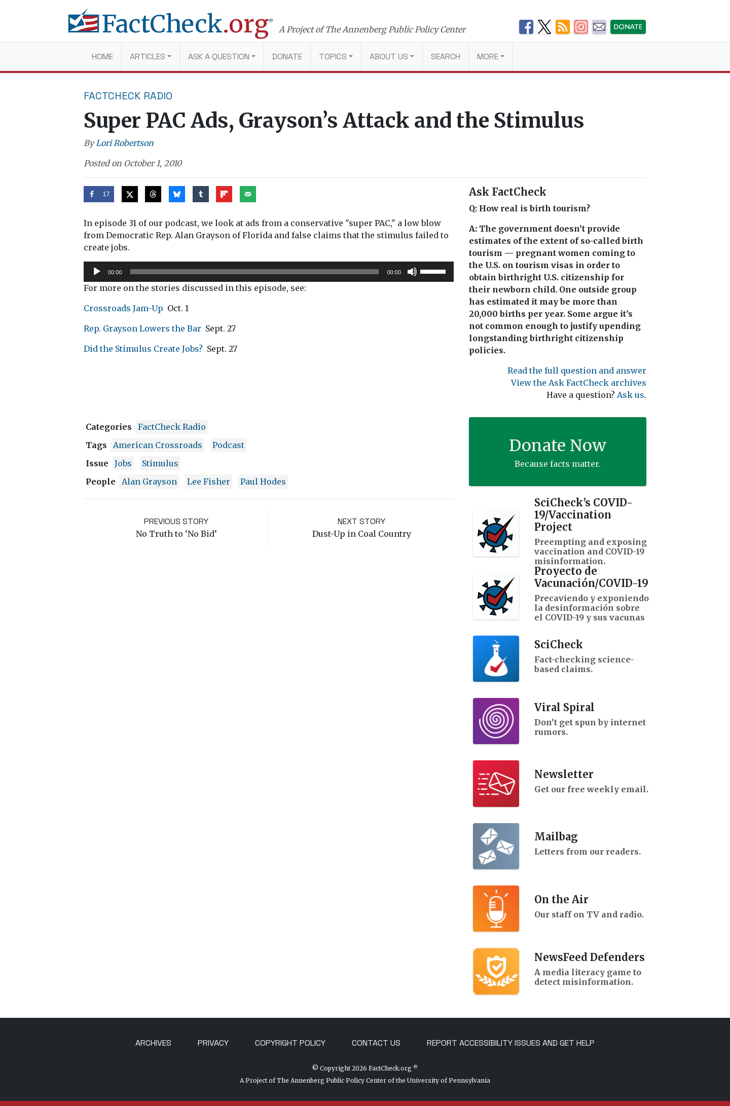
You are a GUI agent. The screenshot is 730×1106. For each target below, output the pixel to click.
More (487, 56)
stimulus (160, 463)
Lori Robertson (125, 143)
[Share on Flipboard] (224, 194)
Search (445, 56)
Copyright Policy (290, 1043)
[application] (269, 272)
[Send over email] (248, 194)
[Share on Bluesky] (177, 194)
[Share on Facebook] (99, 194)
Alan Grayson (149, 481)
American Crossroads (157, 445)
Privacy (213, 1043)
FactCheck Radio (128, 95)
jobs (123, 463)
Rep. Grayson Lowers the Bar (142, 328)
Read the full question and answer (576, 370)
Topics (333, 56)
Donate (287, 56)
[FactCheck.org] (181, 29)
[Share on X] (130, 194)
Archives (153, 1043)
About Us (389, 56)
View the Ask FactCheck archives (578, 383)
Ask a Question (218, 56)
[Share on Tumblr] (201, 194)
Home (102, 56)
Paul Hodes (263, 481)
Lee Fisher (208, 481)
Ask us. (631, 395)
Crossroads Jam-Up (123, 308)
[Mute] (412, 272)
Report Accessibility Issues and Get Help (511, 1043)
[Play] (97, 272)
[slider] (254, 271)
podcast (228, 445)
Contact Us (376, 1043)
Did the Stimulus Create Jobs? (143, 349)
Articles (147, 56)
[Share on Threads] (153, 194)
